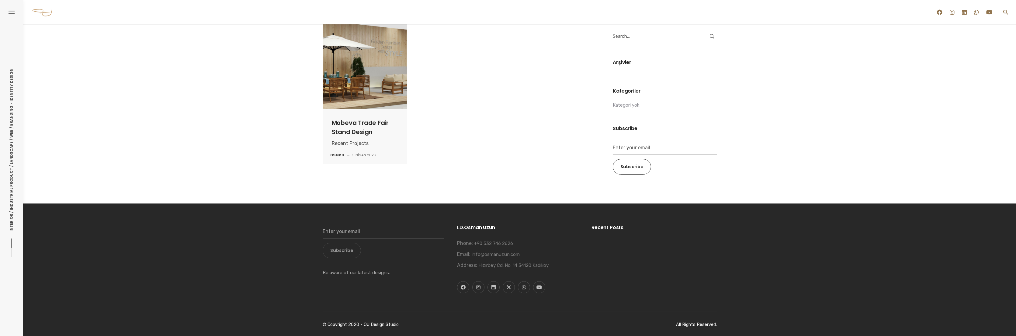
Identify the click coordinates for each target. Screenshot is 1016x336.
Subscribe (631, 167)
